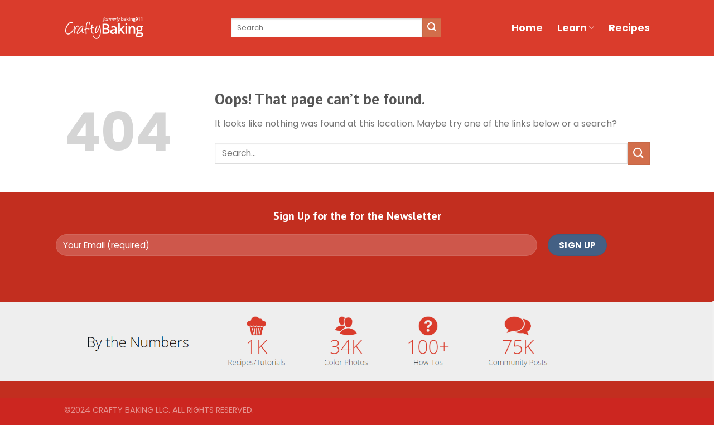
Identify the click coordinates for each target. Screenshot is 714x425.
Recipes (629, 28)
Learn (575, 28)
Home (527, 28)
